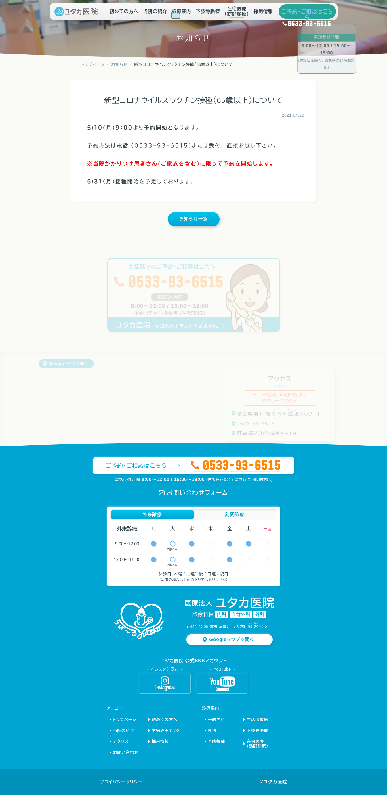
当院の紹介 (155, 11)
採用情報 (263, 11)
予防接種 (216, 741)
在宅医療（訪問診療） (236, 11)
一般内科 (216, 719)
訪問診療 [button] (234, 514)
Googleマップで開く (68, 363)
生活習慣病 (257, 719)
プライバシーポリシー (121, 781)
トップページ (125, 719)
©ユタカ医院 (273, 781)
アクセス (121, 741)
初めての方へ (124, 11)
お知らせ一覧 (193, 218)
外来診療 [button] (152, 514)
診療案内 (181, 12)
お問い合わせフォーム (197, 493)
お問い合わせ (126, 752)
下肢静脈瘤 (208, 11)
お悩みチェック (166, 730)
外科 (212, 730)
